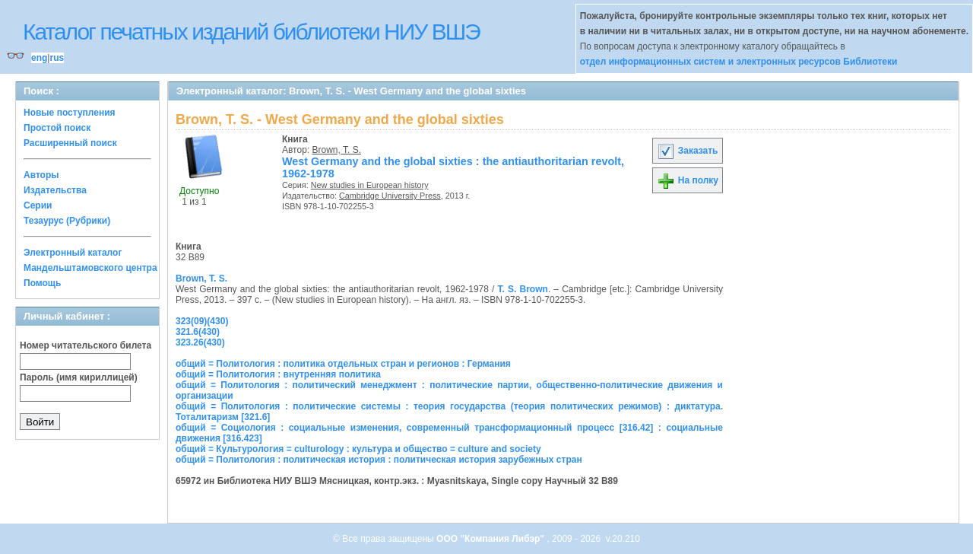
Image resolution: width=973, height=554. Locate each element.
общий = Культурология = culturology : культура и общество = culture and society (358, 449)
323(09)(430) (202, 321)
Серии (38, 205)
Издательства (55, 190)
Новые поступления (70, 112)
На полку (687, 180)
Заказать (687, 150)
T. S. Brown (523, 289)
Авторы (41, 175)
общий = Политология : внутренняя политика (278, 374)
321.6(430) (198, 331)
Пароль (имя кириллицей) (79, 377)
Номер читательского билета (85, 345)
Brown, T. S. (336, 150)
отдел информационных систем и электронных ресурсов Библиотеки (739, 61)
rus (56, 58)
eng (39, 58)
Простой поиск (57, 128)
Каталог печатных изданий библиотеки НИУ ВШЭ (251, 31)
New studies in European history (370, 184)
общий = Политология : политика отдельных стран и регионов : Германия (343, 363)
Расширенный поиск (70, 143)
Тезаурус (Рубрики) (67, 220)
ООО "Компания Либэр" (491, 538)
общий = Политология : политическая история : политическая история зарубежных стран (379, 459)
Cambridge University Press (390, 195)
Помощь (42, 283)
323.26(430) (200, 342)
